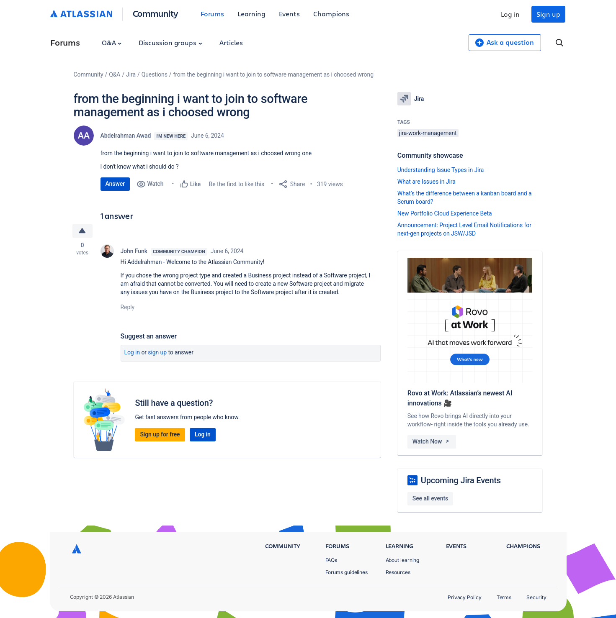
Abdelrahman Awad (126, 135)
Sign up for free (160, 434)
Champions (331, 13)
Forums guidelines (346, 572)
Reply (128, 307)
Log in (510, 14)
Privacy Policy (465, 597)
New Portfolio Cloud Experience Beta (444, 213)
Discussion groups (170, 42)
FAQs (331, 560)
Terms (504, 597)
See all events (430, 498)
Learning (251, 13)
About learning (403, 560)
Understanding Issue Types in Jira (440, 170)
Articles (231, 42)
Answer (115, 183)
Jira (131, 74)
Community (155, 13)
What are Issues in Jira (426, 181)
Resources (398, 572)
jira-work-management (428, 133)
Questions (155, 74)
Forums (212, 13)
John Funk (134, 251)
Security (536, 597)
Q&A (112, 42)
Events (289, 13)
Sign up (548, 14)
